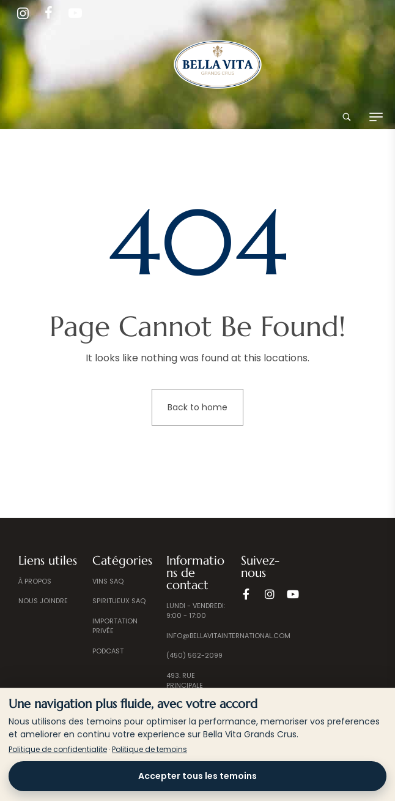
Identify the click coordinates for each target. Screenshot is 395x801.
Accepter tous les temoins (197, 776)
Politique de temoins (149, 749)
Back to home (197, 407)
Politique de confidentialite (58, 749)
